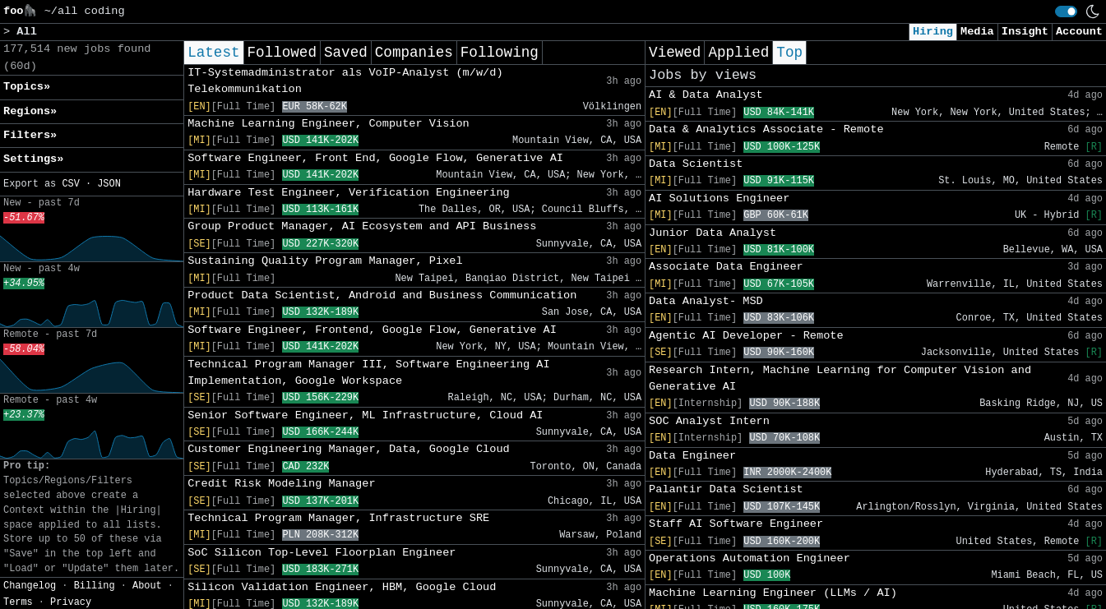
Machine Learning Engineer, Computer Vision (328, 124)
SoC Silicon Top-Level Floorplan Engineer (321, 553)
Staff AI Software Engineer (736, 524)
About (147, 586)
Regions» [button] (30, 111)
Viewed (675, 52)
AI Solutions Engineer (719, 198)
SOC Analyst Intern (709, 421)
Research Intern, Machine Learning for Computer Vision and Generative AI (840, 378)
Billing (94, 586)
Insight (1025, 31)
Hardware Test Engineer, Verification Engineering (348, 193)
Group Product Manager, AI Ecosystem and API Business (361, 226)
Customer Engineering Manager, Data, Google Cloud (348, 449)
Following (499, 52)
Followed (282, 52)
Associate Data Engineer (726, 267)
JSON (109, 184)
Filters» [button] (30, 135)
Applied (738, 52)
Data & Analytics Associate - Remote (766, 129)
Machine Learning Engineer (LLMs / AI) (773, 593)
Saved (346, 52)
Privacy (70, 602)
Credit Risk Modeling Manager (281, 484)
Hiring (933, 31)
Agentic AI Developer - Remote (746, 336)
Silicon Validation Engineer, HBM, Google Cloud (341, 587)
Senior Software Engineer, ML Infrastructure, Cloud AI (365, 415)
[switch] (1066, 11)
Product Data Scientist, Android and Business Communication (381, 295)
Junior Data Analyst (712, 233)
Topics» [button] (26, 87)
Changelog (29, 586)
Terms (18, 602)
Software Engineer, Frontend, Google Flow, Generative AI (372, 330)
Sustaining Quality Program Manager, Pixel (324, 261)
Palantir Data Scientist (726, 489)
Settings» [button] (33, 159)
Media (977, 31)
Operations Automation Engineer (749, 558)
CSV (70, 184)
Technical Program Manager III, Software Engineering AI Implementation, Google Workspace (368, 372)
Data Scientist (696, 164)
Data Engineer (692, 456)
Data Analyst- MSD (706, 301)
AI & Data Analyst (706, 95)
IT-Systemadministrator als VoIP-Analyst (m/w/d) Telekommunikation (344, 81)
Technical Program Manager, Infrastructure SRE (338, 518)
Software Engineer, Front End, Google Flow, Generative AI (375, 158)
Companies (414, 52)
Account (1079, 31)
